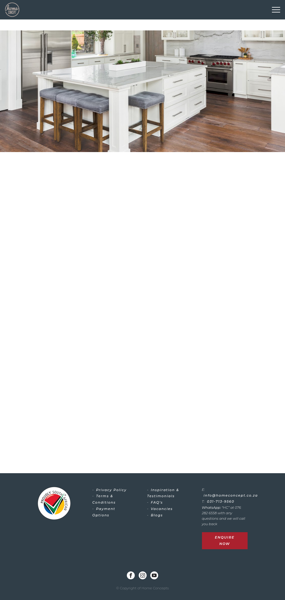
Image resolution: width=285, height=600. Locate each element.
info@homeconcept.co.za (230, 495)
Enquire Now (224, 540)
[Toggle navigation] (276, 9)
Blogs (157, 515)
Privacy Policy (111, 490)
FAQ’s (157, 502)
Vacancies (162, 509)
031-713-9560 (221, 501)
